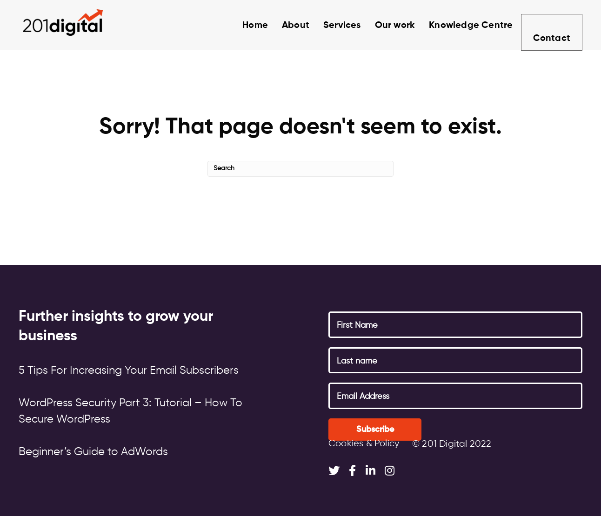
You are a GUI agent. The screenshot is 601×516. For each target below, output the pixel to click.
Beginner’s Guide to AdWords (93, 451)
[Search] (300, 169)
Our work (385, 25)
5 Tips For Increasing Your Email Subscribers (129, 370)
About (285, 25)
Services (332, 25)
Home (245, 25)
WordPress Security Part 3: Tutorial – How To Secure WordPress (130, 411)
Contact (550, 27)
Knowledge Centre (460, 25)
